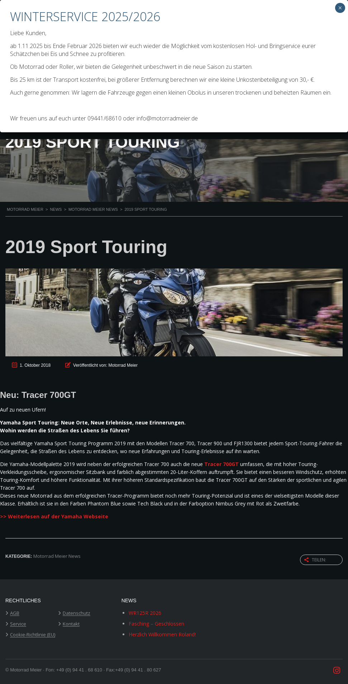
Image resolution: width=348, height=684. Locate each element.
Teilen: (315, 560)
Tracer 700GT (221, 464)
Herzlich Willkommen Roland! (162, 634)
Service (18, 624)
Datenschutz (76, 613)
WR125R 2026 (145, 612)
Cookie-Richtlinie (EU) (32, 634)
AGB (14, 613)
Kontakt (71, 624)
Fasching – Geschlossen (156, 623)
